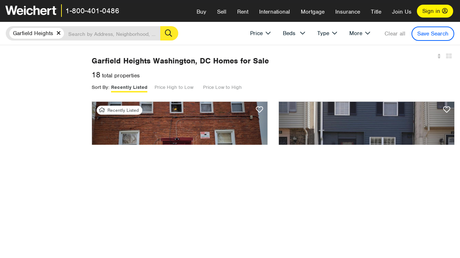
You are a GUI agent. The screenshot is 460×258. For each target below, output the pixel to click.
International (274, 11)
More (355, 33)
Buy (201, 11)
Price (256, 33)
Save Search (432, 33)
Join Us (401, 11)
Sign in (435, 11)
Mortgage (313, 11)
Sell (221, 11)
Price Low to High (320, 87)
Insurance (347, 11)
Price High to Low (271, 87)
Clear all (395, 33)
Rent (242, 11)
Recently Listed (227, 87)
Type (323, 33)
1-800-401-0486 (92, 10)
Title (376, 11)
